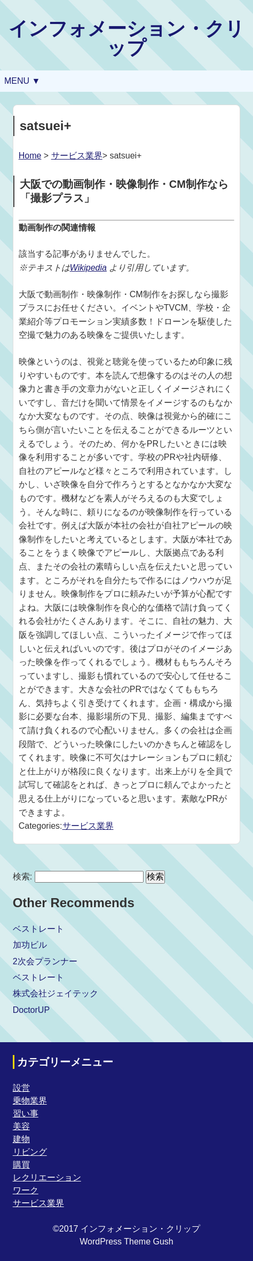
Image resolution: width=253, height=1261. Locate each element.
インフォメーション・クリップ (126, 38)
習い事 (25, 1113)
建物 (21, 1139)
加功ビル (30, 944)
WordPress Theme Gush (126, 1241)
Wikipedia (88, 267)
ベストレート (38, 928)
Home (30, 155)
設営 (21, 1087)
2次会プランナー (45, 961)
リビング (30, 1151)
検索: (22, 876)
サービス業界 (76, 155)
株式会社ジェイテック (55, 993)
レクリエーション (47, 1177)
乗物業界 (30, 1100)
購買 (21, 1164)
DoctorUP (31, 1009)
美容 (21, 1126)
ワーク (25, 1190)
